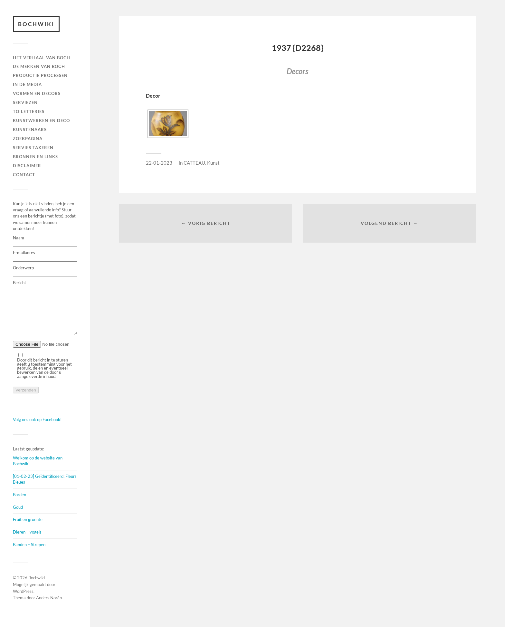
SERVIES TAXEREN (33, 147)
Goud (18, 516)
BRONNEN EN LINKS (35, 156)
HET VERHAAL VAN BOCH (41, 57)
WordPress (23, 600)
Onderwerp (45, 271)
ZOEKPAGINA (28, 138)
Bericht (45, 313)
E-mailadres (45, 256)
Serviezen (25, 102)
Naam (45, 241)
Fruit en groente (28, 529)
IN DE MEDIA (27, 84)
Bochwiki (36, 24)
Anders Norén (49, 607)
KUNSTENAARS (30, 129)
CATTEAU (194, 163)
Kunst (213, 163)
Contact (24, 174)
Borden (19, 504)
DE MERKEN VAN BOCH (39, 66)
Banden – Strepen (29, 554)
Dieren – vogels (27, 541)
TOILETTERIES (28, 111)
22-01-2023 (159, 163)
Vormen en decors (37, 93)
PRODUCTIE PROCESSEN (40, 75)
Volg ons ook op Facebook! (37, 429)
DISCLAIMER (27, 165)
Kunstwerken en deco (41, 120)
